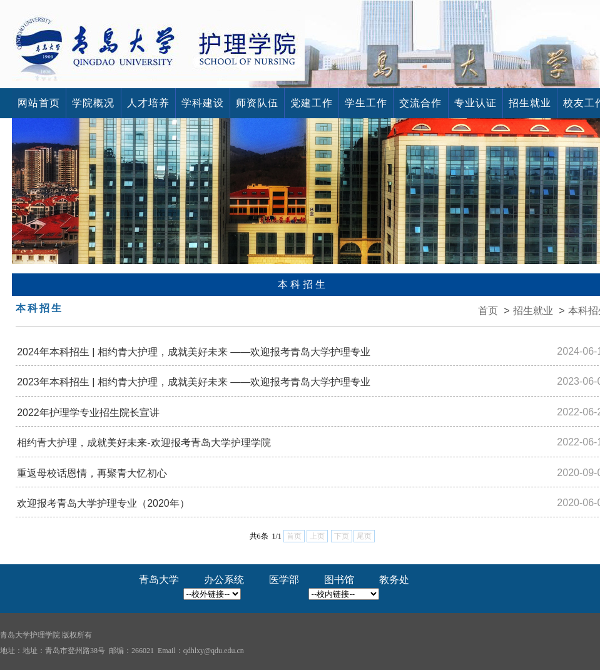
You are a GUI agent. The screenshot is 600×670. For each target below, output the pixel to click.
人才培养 (148, 103)
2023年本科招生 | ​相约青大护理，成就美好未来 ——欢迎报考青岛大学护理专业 (193, 382)
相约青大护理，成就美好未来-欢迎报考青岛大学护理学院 (143, 442)
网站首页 (39, 103)
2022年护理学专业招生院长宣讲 (88, 412)
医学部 (284, 579)
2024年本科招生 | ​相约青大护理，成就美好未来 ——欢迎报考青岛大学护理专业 (193, 352)
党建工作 (311, 103)
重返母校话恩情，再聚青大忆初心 (92, 473)
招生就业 (530, 103)
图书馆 (339, 579)
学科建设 (202, 103)
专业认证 (475, 103)
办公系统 (224, 579)
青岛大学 (159, 579)
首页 (488, 310)
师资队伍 (257, 103)
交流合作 (420, 103)
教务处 (394, 579)
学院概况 (93, 103)
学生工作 (366, 103)
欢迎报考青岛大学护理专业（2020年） (103, 503)
